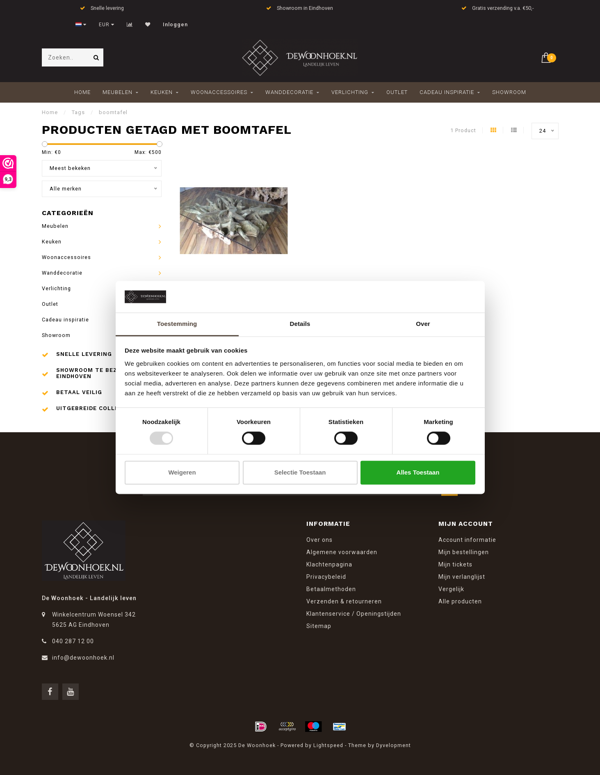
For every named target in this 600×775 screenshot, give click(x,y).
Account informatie (467, 540)
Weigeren (182, 472)
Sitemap (318, 626)
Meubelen (117, 92)
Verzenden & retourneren (344, 601)
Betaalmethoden (331, 589)
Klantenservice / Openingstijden (353, 613)
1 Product (463, 130)
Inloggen (175, 25)
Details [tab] (300, 323)
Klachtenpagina (329, 564)
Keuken (162, 92)
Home (82, 92)
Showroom (509, 92)
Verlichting (349, 92)
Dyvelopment (393, 745)
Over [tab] (423, 323)
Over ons (319, 540)
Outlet (397, 92)
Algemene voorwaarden (341, 552)
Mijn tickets (455, 564)
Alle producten (460, 601)
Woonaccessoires (219, 92)
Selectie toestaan (300, 472)
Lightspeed (328, 745)
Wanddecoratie (289, 92)
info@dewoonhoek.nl (83, 657)
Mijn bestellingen (463, 552)
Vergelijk (451, 589)
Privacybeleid (326, 576)
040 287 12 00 (73, 641)
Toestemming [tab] (177, 323)
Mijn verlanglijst (461, 576)
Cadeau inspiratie (447, 92)
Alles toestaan (418, 472)
